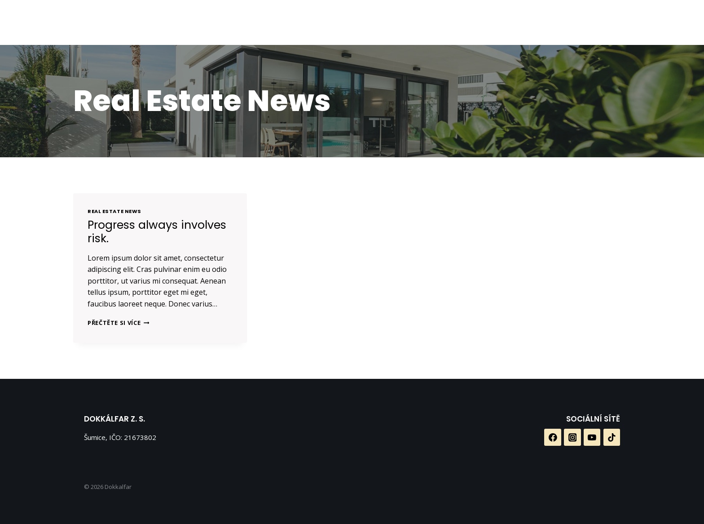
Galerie (360, 22)
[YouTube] (449, 23)
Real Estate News (114, 211)
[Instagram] (427, 23)
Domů (241, 22)
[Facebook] (404, 23)
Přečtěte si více (118, 323)
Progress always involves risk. (157, 231)
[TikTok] (471, 23)
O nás (279, 22)
